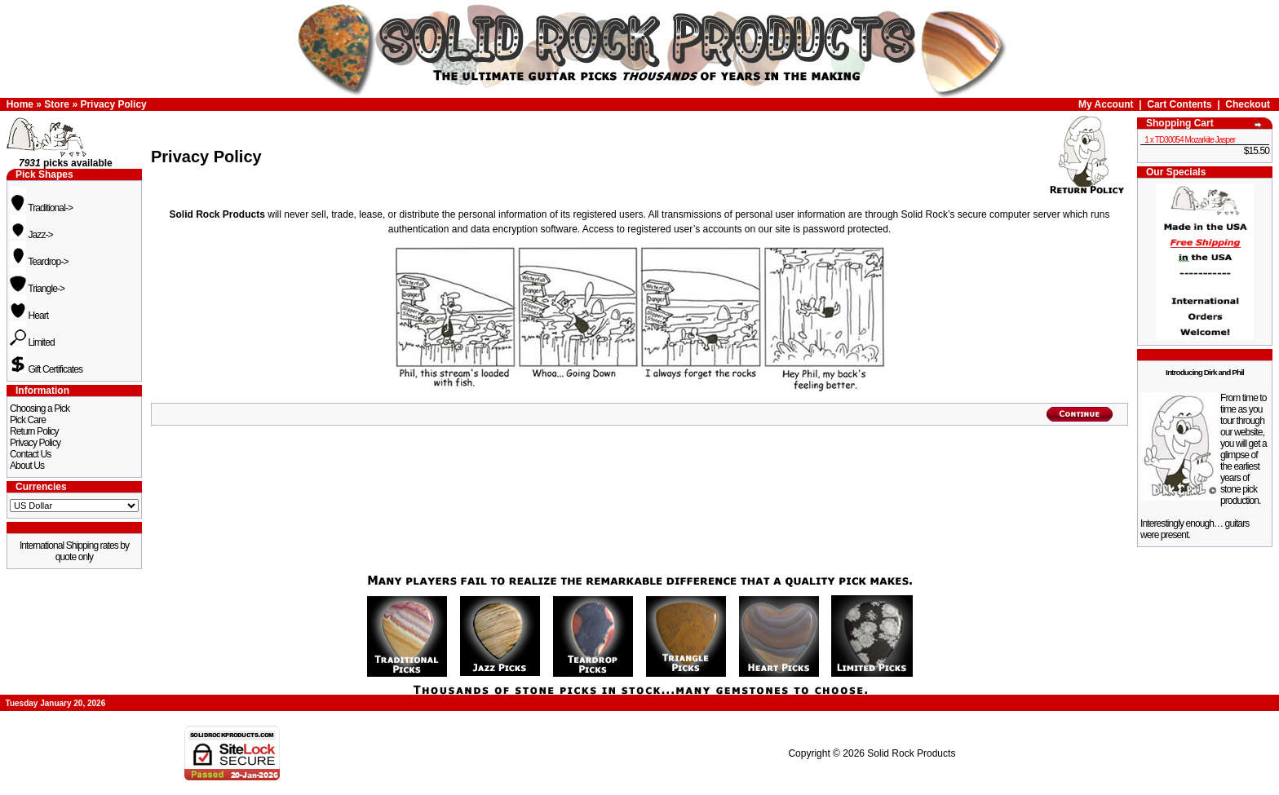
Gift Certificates (46, 369)
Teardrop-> (39, 261)
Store (56, 104)
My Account (1106, 104)
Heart (29, 315)
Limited (32, 342)
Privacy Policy (113, 104)
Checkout (1247, 104)
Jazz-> (31, 235)
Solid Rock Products (911, 753)
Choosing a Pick (39, 408)
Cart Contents (1179, 104)
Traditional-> (41, 208)
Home (20, 104)
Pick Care (28, 420)
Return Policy (34, 431)
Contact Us (30, 454)
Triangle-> (37, 288)
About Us (27, 465)
